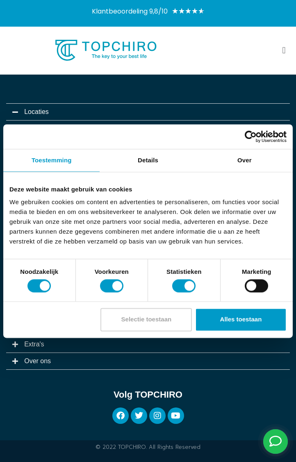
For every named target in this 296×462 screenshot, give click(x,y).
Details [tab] (148, 160)
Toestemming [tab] (52, 160)
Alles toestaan (241, 319)
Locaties (36, 111)
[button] (284, 50)
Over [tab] (244, 160)
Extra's (34, 344)
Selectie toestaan (146, 319)
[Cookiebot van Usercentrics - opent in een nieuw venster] (251, 136)
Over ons (37, 360)
